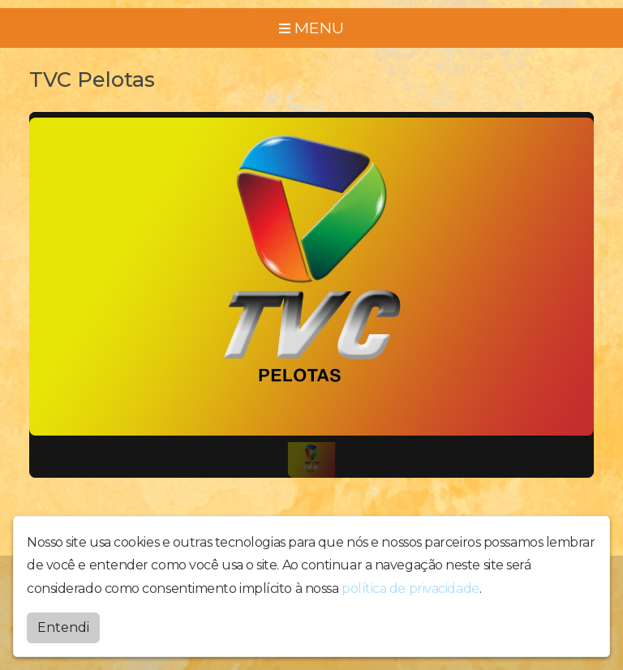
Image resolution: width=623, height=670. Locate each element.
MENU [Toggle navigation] (311, 27)
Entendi (63, 627)
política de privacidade (410, 588)
